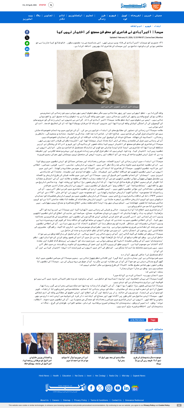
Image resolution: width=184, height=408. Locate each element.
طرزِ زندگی (101, 17)
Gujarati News (139, 375)
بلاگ (38, 15)
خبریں (147, 15)
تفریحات (136, 15)
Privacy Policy (80, 400)
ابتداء (157, 26)
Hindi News (44, 375)
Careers (55, 400)
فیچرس (112, 15)
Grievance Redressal (134, 400)
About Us (44, 400)
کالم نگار (62, 17)
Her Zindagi (100, 375)
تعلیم (89, 15)
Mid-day (125, 375)
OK (179, 405)
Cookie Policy (164, 405)
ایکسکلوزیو (75, 15)
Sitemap (66, 400)
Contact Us (117, 400)
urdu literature (137, 320)
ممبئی (158, 15)
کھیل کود (124, 17)
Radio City (113, 375)
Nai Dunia (79, 375)
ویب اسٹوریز (28, 17)
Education (66, 375)
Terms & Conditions (99, 400)
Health (56, 375)
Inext (89, 375)
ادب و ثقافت (136, 26)
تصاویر (48, 15)
